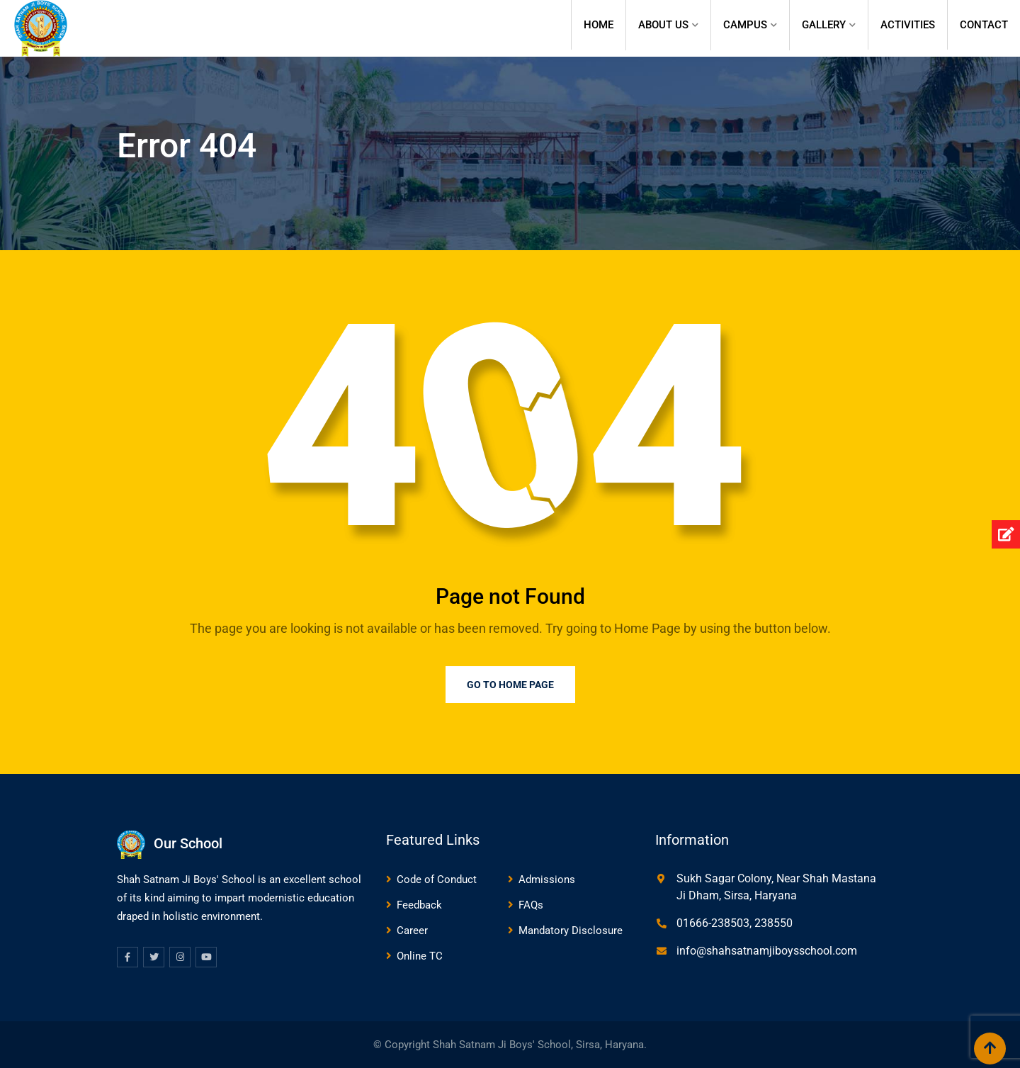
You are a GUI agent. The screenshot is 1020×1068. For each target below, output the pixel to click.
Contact (984, 24)
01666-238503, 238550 (734, 923)
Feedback (419, 905)
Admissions (546, 879)
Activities (907, 24)
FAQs (530, 905)
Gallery (824, 24)
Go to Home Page (510, 684)
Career (412, 930)
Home (598, 24)
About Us (663, 24)
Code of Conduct (437, 879)
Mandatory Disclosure (570, 930)
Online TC (420, 956)
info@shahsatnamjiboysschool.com (766, 950)
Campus (745, 24)
